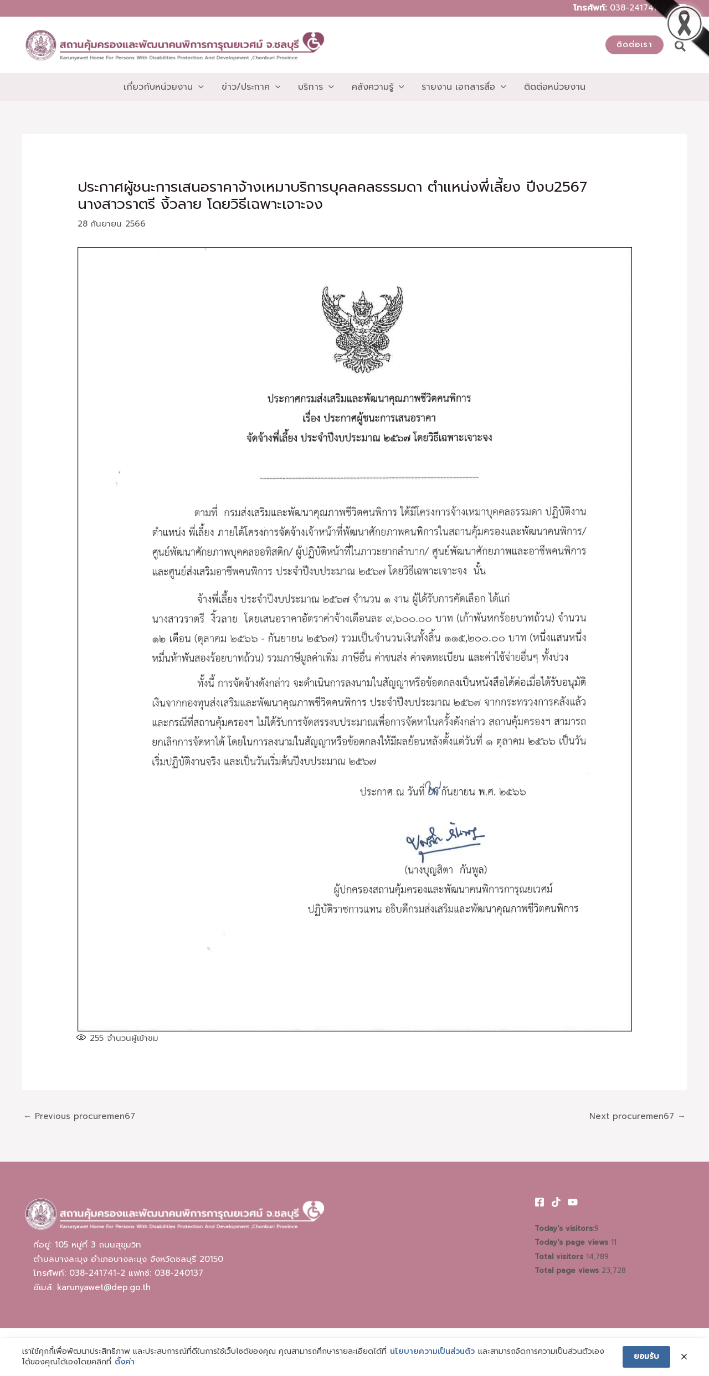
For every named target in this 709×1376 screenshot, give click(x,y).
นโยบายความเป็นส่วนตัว (432, 1351)
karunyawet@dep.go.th (104, 1287)
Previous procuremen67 (79, 1116)
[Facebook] (539, 1202)
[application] (198, 87)
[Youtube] (573, 1202)
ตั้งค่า (125, 1362)
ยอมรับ (646, 1356)
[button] (634, 44)
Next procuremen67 (637, 1116)
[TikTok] (556, 1202)
